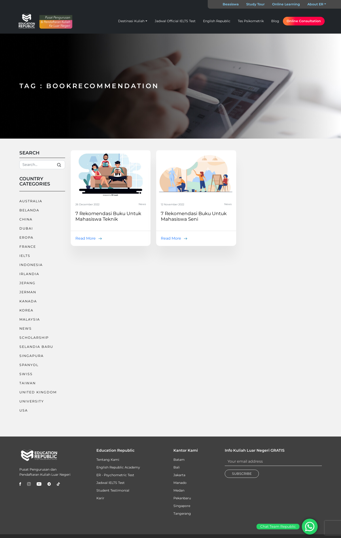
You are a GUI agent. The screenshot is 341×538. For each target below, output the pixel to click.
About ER (315, 4)
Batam (179, 460)
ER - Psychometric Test (115, 475)
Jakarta (179, 475)
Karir (100, 498)
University (31, 401)
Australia (30, 201)
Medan (178, 490)
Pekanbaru (182, 498)
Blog (275, 21)
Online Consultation (304, 21)
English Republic (216, 21)
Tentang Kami (107, 460)
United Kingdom (38, 392)
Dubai (26, 228)
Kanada (28, 301)
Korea (26, 310)
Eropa (26, 237)
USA (23, 410)
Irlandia (29, 274)
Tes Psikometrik (251, 21)
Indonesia (31, 265)
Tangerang (182, 513)
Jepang (27, 283)
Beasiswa (231, 4)
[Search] (42, 164)
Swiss (26, 374)
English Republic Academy (118, 467)
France (27, 247)
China (25, 219)
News (25, 328)
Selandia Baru (36, 347)
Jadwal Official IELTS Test (175, 21)
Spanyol (29, 365)
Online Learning (286, 4)
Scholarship (34, 337)
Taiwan (27, 383)
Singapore (181, 506)
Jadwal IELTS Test (110, 483)
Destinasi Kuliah (131, 21)
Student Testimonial (112, 490)
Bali (176, 467)
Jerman (27, 292)
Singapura (31, 356)
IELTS (24, 256)
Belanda (29, 210)
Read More (85, 238)
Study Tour (255, 4)
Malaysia (29, 319)
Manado (179, 483)
